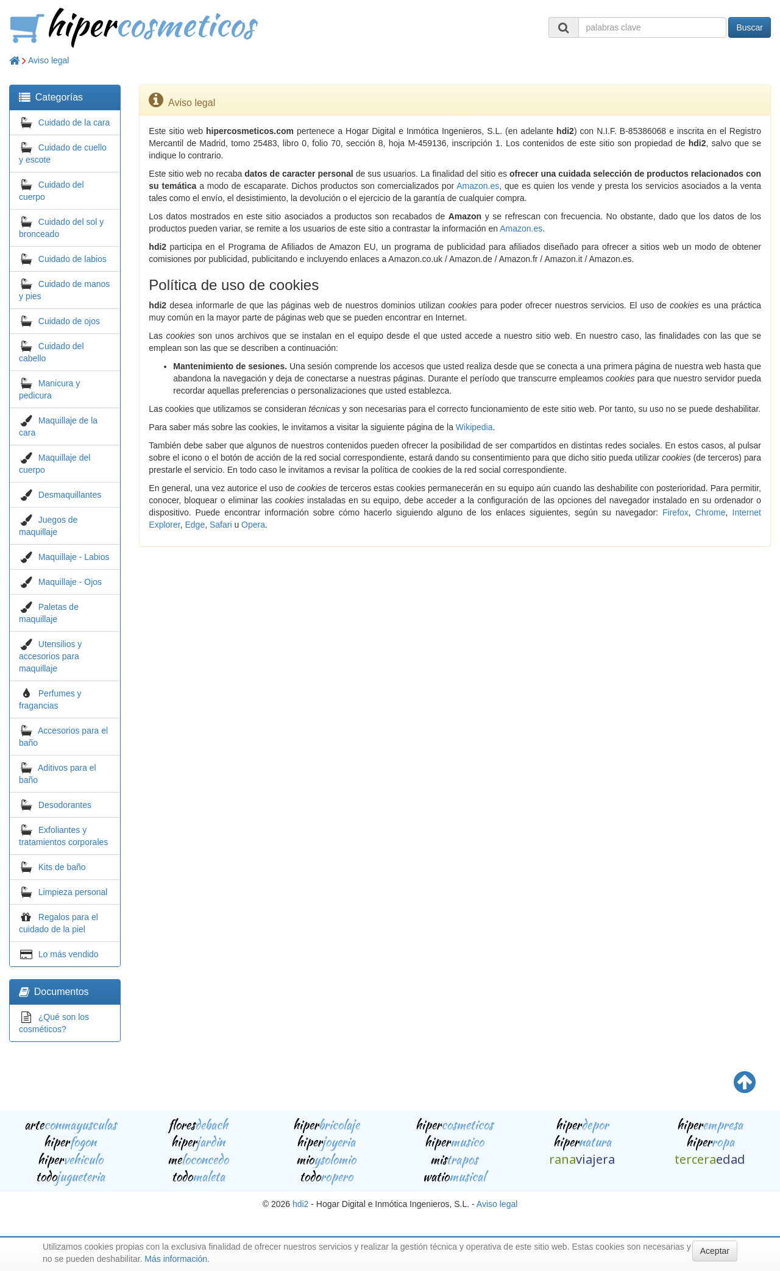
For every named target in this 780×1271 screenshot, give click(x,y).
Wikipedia (474, 427)
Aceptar (714, 1251)
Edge (195, 524)
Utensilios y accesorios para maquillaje (50, 656)
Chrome (710, 512)
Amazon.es (477, 186)
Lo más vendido (68, 954)
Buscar (749, 27)
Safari (221, 524)
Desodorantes (64, 805)
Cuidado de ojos (69, 321)
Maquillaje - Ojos (70, 582)
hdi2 (300, 1204)
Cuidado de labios (72, 259)
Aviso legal (48, 60)
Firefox (675, 512)
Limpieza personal (73, 892)
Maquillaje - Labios (74, 557)
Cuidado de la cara (74, 122)
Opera (253, 524)
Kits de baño (62, 867)
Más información (175, 1259)
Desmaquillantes (70, 495)
